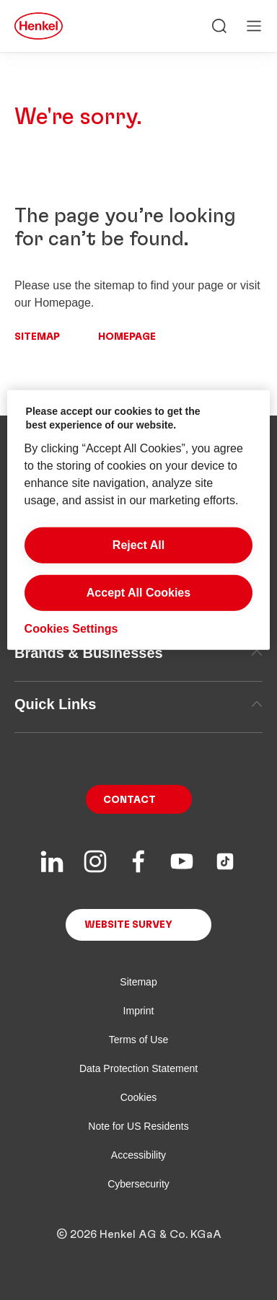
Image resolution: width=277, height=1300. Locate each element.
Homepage (127, 337)
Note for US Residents (138, 1126)
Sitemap (37, 337)
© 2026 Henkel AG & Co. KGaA (138, 1234)
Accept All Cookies (138, 593)
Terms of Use (138, 1039)
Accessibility (138, 1155)
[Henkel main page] (38, 26)
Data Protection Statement (138, 1068)
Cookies (138, 1097)
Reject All (138, 545)
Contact (129, 800)
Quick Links (138, 704)
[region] (139, 520)
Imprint (138, 1010)
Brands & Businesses (138, 653)
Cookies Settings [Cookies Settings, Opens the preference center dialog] (71, 629)
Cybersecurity (138, 1184)
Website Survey (128, 925)
